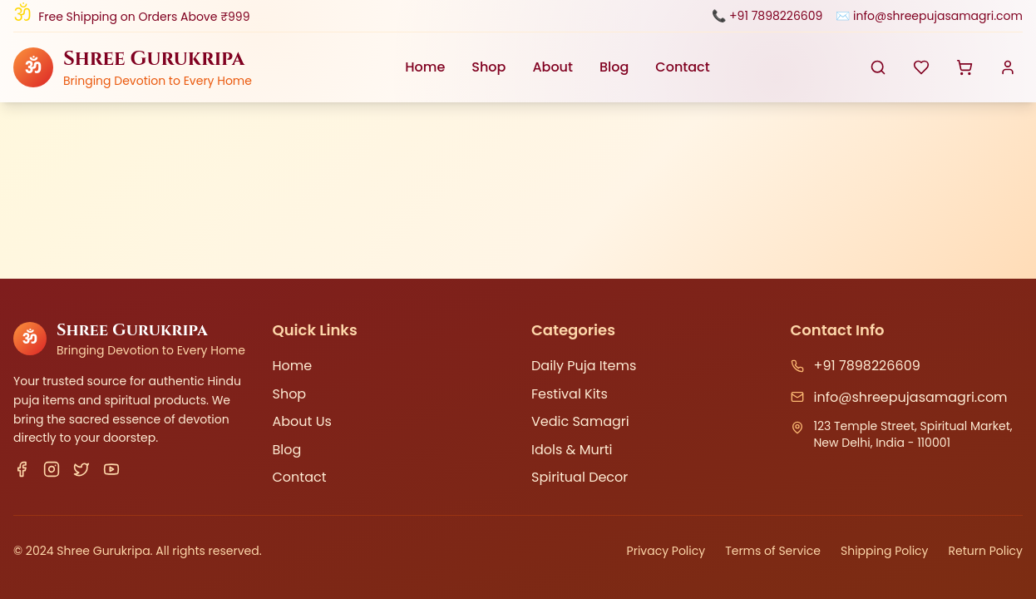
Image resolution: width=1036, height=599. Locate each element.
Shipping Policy (885, 550)
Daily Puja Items (583, 365)
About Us (302, 421)
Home (425, 67)
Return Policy (985, 550)
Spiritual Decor (579, 477)
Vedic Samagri (580, 421)
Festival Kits (569, 393)
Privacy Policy (666, 550)
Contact (682, 67)
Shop (488, 67)
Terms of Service (773, 550)
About (552, 67)
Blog (614, 67)
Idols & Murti (571, 449)
